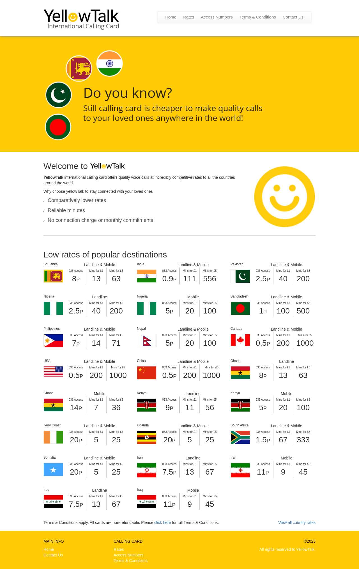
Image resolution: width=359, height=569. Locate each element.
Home (170, 17)
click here (162, 522)
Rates (188, 17)
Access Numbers (217, 17)
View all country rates (297, 522)
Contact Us (293, 17)
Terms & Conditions (258, 17)
